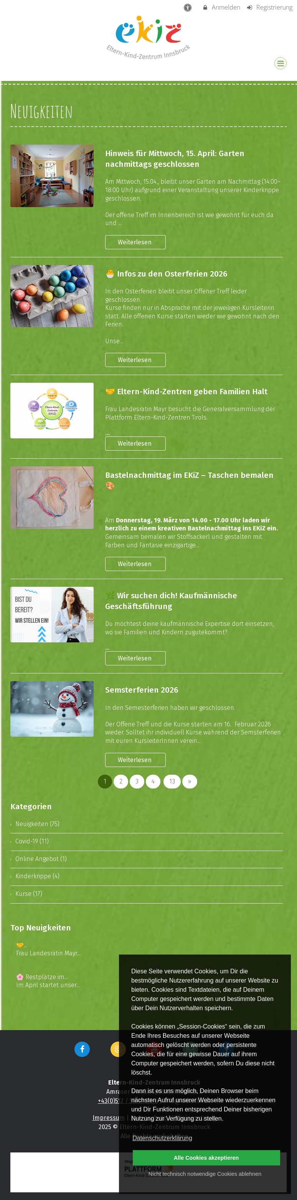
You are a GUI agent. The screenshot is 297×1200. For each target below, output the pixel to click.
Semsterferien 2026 (141, 690)
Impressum (108, 1117)
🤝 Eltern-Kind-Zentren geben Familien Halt (186, 392)
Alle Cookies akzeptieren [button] (206, 1158)
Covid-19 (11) (32, 841)
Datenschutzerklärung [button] (162, 1138)
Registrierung (269, 7)
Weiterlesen (135, 242)
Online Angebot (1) (41, 859)
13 (172, 781)
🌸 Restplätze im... (42, 977)
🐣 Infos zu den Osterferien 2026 (166, 274)
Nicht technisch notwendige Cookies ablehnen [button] (204, 1174)
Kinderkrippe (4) (37, 876)
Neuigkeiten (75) (37, 824)
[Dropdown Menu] (280, 63)
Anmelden (221, 7)
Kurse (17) (28, 893)
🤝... (21, 945)
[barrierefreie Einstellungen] (188, 7)
